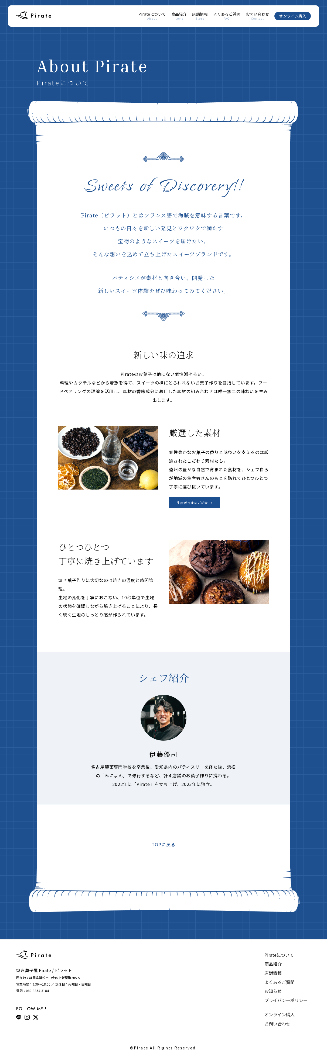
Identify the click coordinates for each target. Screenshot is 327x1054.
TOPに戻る (164, 844)
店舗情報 (200, 16)
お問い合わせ (257, 16)
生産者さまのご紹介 (192, 502)
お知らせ (273, 991)
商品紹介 (179, 16)
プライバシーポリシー (286, 1000)
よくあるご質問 (226, 16)
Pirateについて (152, 16)
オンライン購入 (292, 16)
